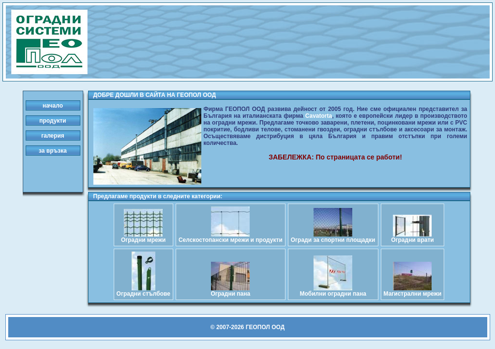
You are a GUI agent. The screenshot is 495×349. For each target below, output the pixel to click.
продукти (52, 120)
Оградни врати (412, 237)
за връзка (53, 150)
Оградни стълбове (143, 291)
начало (53, 105)
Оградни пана (230, 291)
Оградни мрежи (143, 237)
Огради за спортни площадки (333, 237)
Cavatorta (318, 115)
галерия (52, 135)
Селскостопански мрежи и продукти (231, 237)
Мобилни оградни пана (333, 291)
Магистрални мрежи (413, 291)
